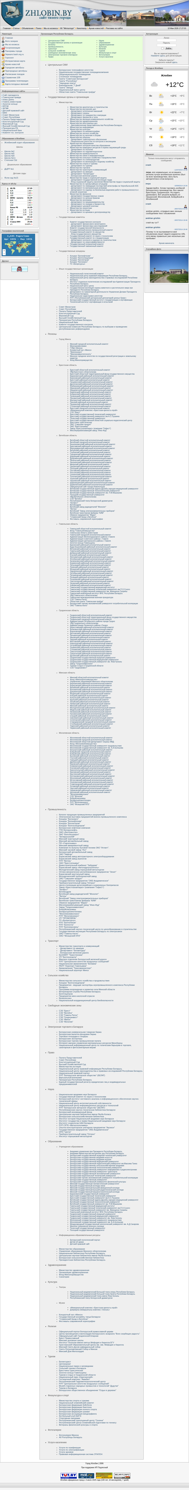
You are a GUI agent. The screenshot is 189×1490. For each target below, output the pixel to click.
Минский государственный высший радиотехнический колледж (97, 1190)
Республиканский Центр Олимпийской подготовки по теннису (87, 1423)
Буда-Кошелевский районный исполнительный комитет (93, 547)
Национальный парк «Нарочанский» (76, 1377)
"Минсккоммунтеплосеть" (80, 354)
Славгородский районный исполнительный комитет (92, 784)
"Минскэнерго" (76, 352)
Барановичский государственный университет (89, 1194)
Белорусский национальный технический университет (93, 1176)
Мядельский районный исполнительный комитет (90, 710)
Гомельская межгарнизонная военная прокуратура (91, 597)
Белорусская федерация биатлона (75, 1407)
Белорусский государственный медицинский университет (94, 1162)
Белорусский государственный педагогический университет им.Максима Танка (103, 1164)
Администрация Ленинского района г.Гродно (89, 625)
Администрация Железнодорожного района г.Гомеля (92, 537)
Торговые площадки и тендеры (73, 1036)
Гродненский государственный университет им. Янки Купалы (96, 662)
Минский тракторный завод (71, 839)
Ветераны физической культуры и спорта (78, 1425)
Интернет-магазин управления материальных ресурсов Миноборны (91, 1043)
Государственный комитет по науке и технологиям (91, 236)
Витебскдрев (75, 505)
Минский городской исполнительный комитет (89, 344)
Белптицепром (66, 994)
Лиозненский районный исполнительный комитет (91, 462)
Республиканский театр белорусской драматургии (91, 501)
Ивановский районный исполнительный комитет (90, 388)
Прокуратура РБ (10, 128)
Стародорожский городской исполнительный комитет (92, 722)
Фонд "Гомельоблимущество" (82, 531)
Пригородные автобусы (16, 71)
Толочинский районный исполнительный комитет (91, 477)
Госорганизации (12, 48)
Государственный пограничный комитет (87, 244)
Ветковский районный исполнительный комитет (90, 549)
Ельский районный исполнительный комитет (89, 555)
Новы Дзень (8, 99)
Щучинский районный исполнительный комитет (90, 656)
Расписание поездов (14, 74)
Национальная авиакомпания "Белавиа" (78, 964)
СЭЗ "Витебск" (76, 499)
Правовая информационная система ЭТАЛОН (80, 1454)
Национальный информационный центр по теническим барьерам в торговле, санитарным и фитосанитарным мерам (95, 1046)
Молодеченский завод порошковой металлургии (81, 870)
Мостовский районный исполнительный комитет (90, 642)
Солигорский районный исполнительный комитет (91, 720)
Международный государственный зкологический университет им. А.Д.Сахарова (104, 1224)
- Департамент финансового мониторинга (87, 224)
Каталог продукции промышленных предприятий (82, 814)
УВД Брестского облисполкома (83, 372)
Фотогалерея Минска (69, 1435)
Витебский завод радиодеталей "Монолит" (88, 507)
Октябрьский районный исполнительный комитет (91, 573)
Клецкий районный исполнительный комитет (89, 696)
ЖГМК (5, 108)
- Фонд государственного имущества (85, 234)
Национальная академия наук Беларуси (78, 1094)
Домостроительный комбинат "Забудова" (78, 865)
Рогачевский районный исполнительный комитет (90, 579)
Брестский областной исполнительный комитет (90, 370)
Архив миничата (166, 243)
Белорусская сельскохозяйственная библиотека (81, 1116)
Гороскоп (9, 58)
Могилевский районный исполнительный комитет (91, 778)
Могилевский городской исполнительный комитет (91, 740)
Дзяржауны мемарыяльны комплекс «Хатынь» (90, 1310)
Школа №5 (9, 153)
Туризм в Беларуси (68, 1388)
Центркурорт (65, 1364)
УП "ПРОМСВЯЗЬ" (67, 918)
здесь (174, 62)
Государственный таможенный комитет (86, 246)
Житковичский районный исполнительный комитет (91, 557)
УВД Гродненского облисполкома (84, 623)
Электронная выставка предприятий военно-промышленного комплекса (93, 817)
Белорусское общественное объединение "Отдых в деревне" (87, 1390)
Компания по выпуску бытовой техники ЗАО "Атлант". (84, 848)
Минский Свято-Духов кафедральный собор (79, 1347)
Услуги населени (106, 57)
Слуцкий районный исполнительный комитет (89, 716)
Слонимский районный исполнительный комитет (90, 650)
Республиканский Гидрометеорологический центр (82, 1381)
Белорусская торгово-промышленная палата (80, 1041)
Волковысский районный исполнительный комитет (91, 629)
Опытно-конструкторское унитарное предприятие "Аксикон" (87, 1127)
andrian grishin (153, 218)
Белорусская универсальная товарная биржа (80, 1032)
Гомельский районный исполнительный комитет (90, 551)
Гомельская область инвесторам (84, 533)
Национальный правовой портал (74, 1073)
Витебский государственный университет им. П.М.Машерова (96, 493)
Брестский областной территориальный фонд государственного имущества (102, 374)
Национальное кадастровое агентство (86, 296)
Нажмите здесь (158, 56)
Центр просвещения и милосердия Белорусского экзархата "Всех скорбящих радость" (99, 1334)
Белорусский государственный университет (88, 1180)
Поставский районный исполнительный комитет (90, 471)
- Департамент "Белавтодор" (72, 950)
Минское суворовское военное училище (87, 1226)
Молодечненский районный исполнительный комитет (92, 708)
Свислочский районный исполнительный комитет (91, 652)
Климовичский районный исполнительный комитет (91, 766)
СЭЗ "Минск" (65, 1019)
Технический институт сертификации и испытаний (91, 302)
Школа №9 (9, 156)
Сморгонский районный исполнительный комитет (91, 654)
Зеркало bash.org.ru (14, 54)
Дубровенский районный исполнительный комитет (91, 458)
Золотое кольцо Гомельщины (82, 543)
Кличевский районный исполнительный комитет (90, 768)
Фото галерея (11, 41)
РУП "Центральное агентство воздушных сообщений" (84, 961)
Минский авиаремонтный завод (74, 845)
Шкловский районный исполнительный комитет (90, 792)
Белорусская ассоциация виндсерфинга (78, 1414)
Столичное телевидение (70, 76)
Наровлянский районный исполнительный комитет (91, 571)
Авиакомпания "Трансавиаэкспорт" (75, 968)
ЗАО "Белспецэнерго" (69, 834)
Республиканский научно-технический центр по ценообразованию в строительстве (98, 929)
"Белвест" (74, 503)
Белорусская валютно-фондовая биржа (77, 1034)
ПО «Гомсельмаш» (68, 843)
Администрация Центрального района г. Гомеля (90, 541)
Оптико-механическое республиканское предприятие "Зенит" (87, 872)
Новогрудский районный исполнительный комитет (91, 644)
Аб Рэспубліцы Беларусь (70, 1437)
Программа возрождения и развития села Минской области (87, 989)
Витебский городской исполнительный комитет (90, 442)
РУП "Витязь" (65, 861)
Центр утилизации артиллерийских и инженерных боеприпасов (88, 885)
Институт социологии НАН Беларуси (76, 1123)
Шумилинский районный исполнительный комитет (91, 485)
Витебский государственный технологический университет (95, 491)
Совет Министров (11, 115)
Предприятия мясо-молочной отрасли (77, 996)
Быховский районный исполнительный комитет (90, 756)
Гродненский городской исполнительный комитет (91, 619)
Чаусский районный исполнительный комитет (89, 788)
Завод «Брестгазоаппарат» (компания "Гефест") (90, 428)
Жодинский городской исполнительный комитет (90, 694)
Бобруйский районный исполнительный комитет (90, 754)
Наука (101, 41)
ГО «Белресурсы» (77, 264)
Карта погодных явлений (16, 84)
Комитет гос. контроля (13, 132)
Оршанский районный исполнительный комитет (90, 467)
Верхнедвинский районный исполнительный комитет (92, 448)
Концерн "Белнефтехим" (80, 256)
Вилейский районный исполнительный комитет (90, 688)
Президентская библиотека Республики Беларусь (82, 1260)
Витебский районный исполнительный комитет (90, 450)
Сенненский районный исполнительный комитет (90, 475)
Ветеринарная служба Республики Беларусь (80, 992)
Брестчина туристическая (81, 422)
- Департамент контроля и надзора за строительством (93, 240)
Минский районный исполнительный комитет (89, 706)
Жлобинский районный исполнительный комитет (91, 559)
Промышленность (55, 47)
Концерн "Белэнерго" (79, 262)
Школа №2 (9, 151)
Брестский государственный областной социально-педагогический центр (101, 420)
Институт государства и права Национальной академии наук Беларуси (92, 1121)
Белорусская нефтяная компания (74, 828)
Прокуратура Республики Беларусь (75, 320)
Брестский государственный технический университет (93, 414)
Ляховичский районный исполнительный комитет (91, 398)
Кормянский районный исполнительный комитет (90, 563)
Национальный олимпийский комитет (76, 1403)
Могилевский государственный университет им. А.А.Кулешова (96, 748)
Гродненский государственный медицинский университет (94, 660)
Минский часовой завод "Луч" (73, 850)
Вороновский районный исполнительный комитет (91, 631)
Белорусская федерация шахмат (74, 1411)
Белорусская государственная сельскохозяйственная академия (97, 1166)
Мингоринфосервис (78, 346)
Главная (7, 28)
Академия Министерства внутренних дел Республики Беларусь (97, 1153)
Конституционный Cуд (13, 121)
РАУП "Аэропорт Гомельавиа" (73, 966)
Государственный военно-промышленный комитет (91, 230)
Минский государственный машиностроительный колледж (95, 1192)
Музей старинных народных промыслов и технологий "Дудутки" (88, 1386)
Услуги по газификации (70, 1447)
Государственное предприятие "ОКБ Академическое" (84, 881)
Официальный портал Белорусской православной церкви (86, 1331)
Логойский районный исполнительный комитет (90, 702)
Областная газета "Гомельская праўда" (77, 92)
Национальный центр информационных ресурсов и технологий (88, 1105)
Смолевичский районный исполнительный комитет (91, 718)
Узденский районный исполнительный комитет (90, 726)
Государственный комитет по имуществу (87, 232)
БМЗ (5, 113)
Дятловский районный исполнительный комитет (90, 633)
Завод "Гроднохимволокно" (81, 664)
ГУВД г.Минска (76, 348)
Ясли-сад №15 (11, 178)
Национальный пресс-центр (72, 90)
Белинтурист (65, 1362)
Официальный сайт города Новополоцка (87, 487)
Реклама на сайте (114, 28)
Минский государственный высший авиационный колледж (95, 1188)
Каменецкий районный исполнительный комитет (90, 392)
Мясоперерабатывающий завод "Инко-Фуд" (88, 431)
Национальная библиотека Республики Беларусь (82, 1253)
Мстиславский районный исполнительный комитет (91, 780)
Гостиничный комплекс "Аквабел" (74, 1379)
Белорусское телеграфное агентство (76, 70)
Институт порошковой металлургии (75, 1136)
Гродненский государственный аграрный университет (93, 658)
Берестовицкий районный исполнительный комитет (92, 627)
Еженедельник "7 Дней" (70, 85)
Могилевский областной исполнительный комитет (91, 738)
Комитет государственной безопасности (87, 228)
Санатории (64, 1277)
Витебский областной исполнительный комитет (90, 440)
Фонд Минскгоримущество (81, 360)
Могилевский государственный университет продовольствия (96, 746)
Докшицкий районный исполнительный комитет (90, 456)
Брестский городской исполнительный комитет (90, 408)
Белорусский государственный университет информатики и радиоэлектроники (103, 1170)
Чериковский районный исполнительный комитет (91, 790)
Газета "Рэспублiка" (68, 81)
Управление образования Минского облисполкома (91, 682)
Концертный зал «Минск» (81, 350)
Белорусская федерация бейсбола (75, 1405)
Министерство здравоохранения (74, 1270)
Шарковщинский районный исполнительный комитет (92, 483)
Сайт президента (11, 95)
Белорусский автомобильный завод (75, 852)
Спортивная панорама (69, 1418)
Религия (102, 49)
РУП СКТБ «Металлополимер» (73, 1125)
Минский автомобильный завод (73, 841)
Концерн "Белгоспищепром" (82, 258)
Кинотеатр (82, 28)
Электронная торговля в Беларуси (62, 55)
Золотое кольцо (10, 104)
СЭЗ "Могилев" (76, 796)
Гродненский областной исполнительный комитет (91, 615)
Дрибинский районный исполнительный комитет (90, 762)
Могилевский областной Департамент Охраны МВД (92, 742)
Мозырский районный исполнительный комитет (90, 569)
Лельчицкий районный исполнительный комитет (90, 565)
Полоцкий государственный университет (87, 495)
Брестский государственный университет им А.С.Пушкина (94, 416)
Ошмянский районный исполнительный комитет (90, 648)
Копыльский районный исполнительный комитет (90, 698)
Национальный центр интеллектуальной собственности (85, 1103)
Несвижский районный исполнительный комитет (90, 712)
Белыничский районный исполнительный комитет (91, 750)
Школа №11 (10, 158)
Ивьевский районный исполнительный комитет (90, 637)
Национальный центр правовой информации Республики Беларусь (98, 276)
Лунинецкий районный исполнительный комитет (90, 396)
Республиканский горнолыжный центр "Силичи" (81, 1420)
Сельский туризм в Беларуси (72, 1368)
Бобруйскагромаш (77, 798)
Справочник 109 (12, 77)
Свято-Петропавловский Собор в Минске (78, 1349)
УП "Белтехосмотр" (68, 957)
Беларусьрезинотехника (80, 800)
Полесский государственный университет (87, 418)
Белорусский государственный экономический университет (95, 1174)
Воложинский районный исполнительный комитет (91, 690)
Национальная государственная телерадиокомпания (84, 72)
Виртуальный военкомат (70, 1077)
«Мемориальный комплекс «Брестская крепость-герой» (94, 410)
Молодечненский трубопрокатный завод (78, 876)
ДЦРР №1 (9, 169)
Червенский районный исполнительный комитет (90, 728)
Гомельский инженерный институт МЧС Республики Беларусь (96, 593)
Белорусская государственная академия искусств (91, 1158)
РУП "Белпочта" (66, 925)
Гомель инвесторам (12, 102)
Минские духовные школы (71, 1340)
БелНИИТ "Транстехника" (71, 955)
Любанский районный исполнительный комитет (90, 704)
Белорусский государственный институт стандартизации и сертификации (101, 300)
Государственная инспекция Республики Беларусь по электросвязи (90, 931)
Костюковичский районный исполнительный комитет (92, 776)
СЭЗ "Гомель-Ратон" (78, 599)
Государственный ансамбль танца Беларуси (79, 1317)
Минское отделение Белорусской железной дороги (83, 959)
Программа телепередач (16, 81)
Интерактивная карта (15, 61)
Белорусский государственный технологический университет (96, 1168)
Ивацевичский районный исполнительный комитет (91, 390)
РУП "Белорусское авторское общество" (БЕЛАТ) (82, 1075)
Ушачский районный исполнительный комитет (89, 479)
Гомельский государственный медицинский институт (92, 587)
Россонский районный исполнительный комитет (90, 473)
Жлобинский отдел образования (19, 142)
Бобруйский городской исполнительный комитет (90, 752)
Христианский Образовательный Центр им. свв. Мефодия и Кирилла (91, 1345)
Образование (104, 43)
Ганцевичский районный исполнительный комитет (91, 382)
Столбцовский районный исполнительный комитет (91, 724)
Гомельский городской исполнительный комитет (90, 535)
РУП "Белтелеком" (67, 922)
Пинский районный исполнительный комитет (89, 402)
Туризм (102, 51)
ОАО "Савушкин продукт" (80, 424)
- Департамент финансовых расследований (88, 226)
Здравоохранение (106, 45)
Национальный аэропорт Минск (74, 970)
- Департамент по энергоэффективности (87, 242)
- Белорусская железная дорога (74, 953)
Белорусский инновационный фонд (75, 1112)
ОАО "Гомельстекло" (79, 606)
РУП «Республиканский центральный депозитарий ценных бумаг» (98, 298)
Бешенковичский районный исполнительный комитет (92, 444)
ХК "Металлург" (67, 28)
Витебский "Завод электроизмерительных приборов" (92, 511)
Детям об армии (77, 1242)
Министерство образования (72, 1249)
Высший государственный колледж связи (87, 1186)
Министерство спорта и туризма (74, 1400)
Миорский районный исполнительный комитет (89, 464)
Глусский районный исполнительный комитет (89, 758)
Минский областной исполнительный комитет (89, 678)
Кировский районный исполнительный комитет (90, 764)
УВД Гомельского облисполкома (83, 595)
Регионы (51, 45)
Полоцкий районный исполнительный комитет (89, 469)
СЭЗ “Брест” (75, 412)
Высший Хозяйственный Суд (16, 126)
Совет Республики (11, 117)
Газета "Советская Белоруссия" (73, 79)
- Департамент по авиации (71, 948)
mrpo (148, 184)
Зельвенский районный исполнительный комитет (91, 635)
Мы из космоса (51, 28)
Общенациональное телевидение (75, 74)
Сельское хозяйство (56, 51)
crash (148, 165)
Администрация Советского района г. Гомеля (89, 539)
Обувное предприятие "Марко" (83, 515)
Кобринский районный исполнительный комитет (90, 394)
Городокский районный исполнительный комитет (90, 454)
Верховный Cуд (10, 124)
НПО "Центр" (65, 1132)
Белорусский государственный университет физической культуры (98, 1182)
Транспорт (52, 49)
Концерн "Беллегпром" (79, 260)
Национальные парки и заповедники (76, 1366)
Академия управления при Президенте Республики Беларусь (96, 1151)
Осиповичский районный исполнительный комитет (91, 782)
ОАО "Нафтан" (66, 854)
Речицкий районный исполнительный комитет (89, 577)
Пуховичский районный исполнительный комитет (91, 714)
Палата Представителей (14, 119)
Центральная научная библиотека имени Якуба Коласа (85, 1114)
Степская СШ (10, 160)
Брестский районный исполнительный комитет (90, 380)
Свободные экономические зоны (62, 53)
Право (50, 57)
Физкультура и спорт (107, 53)
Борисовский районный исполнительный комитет (91, 686)
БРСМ (5, 106)
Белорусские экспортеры (70, 1039)
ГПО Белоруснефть (68, 830)
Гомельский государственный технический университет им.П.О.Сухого (100, 589)
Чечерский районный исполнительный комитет (90, 583)
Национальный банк (12, 130)
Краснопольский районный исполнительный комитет (92, 770)
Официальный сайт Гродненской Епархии (78, 1336)
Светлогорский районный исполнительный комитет (92, 581)
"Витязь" (73, 509)
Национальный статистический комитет (87, 274)
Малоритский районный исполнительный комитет (91, 400)
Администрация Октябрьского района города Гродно (92, 621)
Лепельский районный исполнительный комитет (90, 460)
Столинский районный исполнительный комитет (90, 406)
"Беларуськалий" (67, 837)
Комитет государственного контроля (85, 222)
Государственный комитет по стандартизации (89, 238)
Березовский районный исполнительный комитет (91, 378)
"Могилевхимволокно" (79, 794)
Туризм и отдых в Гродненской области (86, 666)
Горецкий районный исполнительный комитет (89, 760)
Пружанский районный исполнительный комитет (90, 404)
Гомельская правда (12, 97)
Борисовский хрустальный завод (74, 874)
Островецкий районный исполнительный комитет (91, 646)
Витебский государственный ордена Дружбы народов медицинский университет (104, 489)
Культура (103, 47)
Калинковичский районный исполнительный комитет (92, 561)
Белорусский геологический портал (85, 1240)
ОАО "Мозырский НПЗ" (80, 804)
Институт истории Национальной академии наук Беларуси (86, 1119)
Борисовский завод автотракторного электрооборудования (86, 856)
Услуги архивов (66, 1452)
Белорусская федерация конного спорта (78, 1409)
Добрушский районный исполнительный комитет (90, 553)
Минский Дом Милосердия (71, 1351)
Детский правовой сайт (13, 110)
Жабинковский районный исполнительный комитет (91, 386)
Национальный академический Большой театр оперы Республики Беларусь (102, 1292)
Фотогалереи (104, 55)
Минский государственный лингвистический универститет (94, 1184)
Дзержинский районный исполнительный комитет (91, 692)
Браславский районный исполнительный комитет (91, 446)
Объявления (28, 28)
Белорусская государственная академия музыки (90, 1160)
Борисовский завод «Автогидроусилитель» (79, 867)
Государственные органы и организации (65, 43)
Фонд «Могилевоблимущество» (83, 744)
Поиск (38, 28)
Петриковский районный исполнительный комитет (91, 575)
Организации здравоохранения (73, 1272)
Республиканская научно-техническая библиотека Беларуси (87, 1110)
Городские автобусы (14, 67)
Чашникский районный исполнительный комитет (90, 481)
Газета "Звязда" (66, 87)
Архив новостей (96, 28)
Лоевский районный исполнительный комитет (89, 567)
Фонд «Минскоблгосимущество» (84, 680)
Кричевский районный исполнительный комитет (90, 772)
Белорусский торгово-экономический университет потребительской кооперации (104, 604)
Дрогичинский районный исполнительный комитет (91, 384)
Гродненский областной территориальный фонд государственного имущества (103, 617)
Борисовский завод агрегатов (73, 859)
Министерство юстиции (70, 1066)
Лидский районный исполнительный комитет (89, 639)
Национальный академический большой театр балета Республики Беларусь (102, 1294)
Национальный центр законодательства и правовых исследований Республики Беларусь (101, 1071)
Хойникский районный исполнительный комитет (90, 585)
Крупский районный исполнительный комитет (89, 700)
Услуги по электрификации (71, 1450)
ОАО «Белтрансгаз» (68, 832)
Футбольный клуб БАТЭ (70, 1416)
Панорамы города (13, 51)
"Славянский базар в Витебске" (83, 517)
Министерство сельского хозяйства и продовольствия (84, 980)
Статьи (16, 28)
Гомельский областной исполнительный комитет (90, 529)
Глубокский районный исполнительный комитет (90, 452)
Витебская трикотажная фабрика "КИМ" (87, 513)
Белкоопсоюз (65, 998)
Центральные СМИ (56, 41)
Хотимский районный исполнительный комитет (90, 786)
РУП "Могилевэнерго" (79, 802)
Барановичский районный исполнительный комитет (92, 376)
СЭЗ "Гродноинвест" (78, 668)
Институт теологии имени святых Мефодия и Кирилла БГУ (86, 1342)
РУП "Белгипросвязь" (69, 927)
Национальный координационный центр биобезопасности (86, 1000)
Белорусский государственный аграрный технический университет (98, 1156)
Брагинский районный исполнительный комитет (90, 545)
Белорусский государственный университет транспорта (93, 1172)
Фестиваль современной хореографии (86, 519)
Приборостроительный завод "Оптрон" (77, 883)
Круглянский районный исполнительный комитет (90, 774)
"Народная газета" (67, 83)
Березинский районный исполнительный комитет (91, 684)
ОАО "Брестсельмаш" (79, 426)
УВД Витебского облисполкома (83, 497)
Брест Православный (69, 1338)
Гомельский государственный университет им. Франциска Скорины (98, 591)
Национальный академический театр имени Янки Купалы (94, 1296)
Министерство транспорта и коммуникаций (79, 946)
